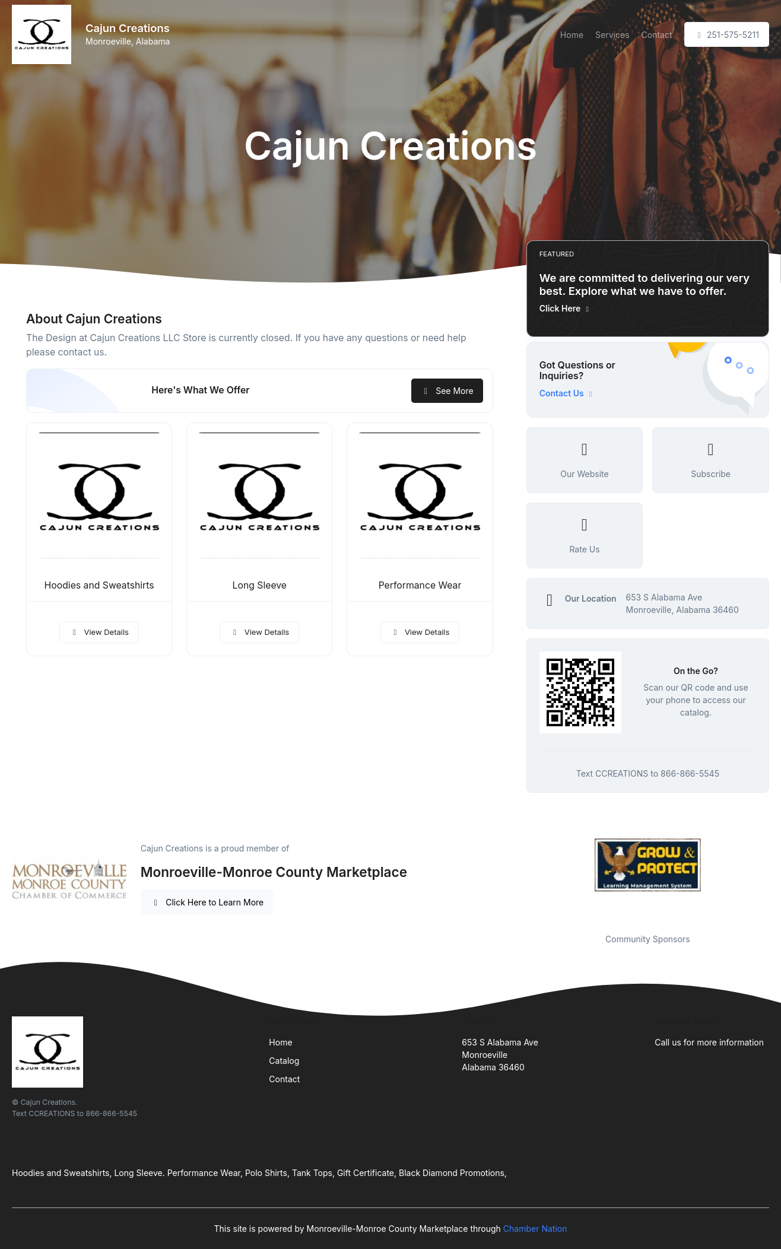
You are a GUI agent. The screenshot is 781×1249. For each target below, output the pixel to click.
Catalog (284, 1061)
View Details (99, 632)
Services (612, 35)
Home (571, 35)
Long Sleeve (260, 585)
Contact (657, 35)
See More (447, 391)
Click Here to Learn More (207, 902)
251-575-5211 (726, 35)
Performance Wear (420, 585)
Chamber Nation (535, 1228)
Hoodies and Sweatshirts (99, 585)
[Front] (44, 34)
